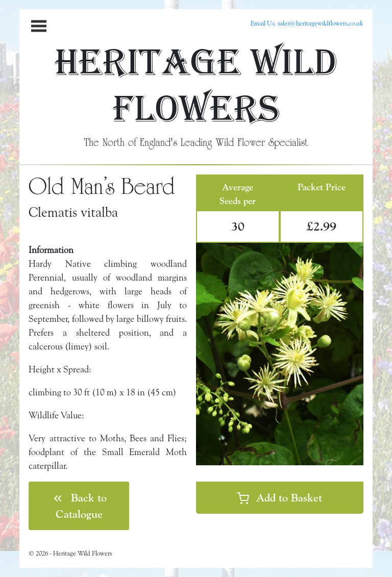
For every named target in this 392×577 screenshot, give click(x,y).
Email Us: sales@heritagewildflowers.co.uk (307, 23)
